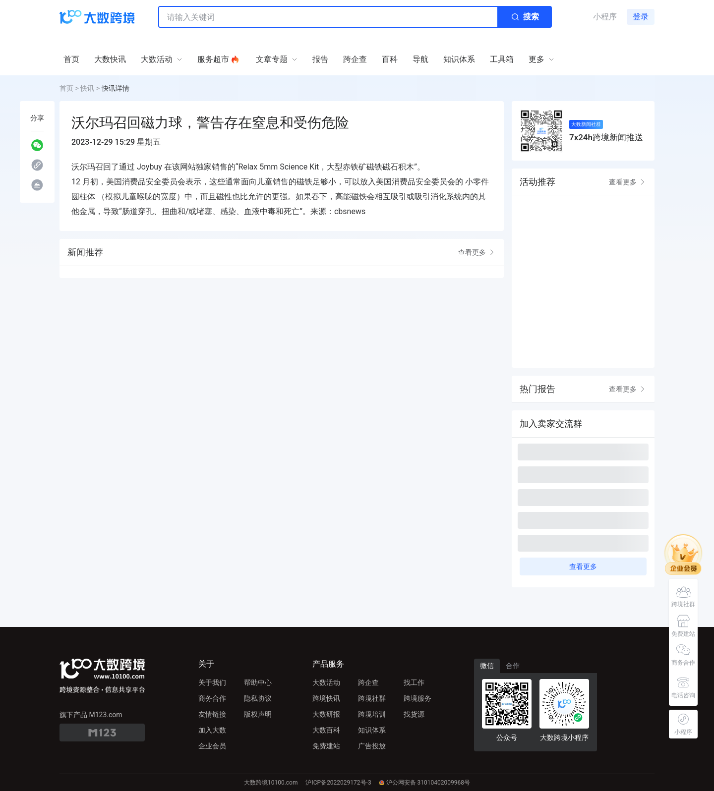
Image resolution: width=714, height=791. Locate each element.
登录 (641, 16)
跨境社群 (372, 698)
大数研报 (326, 714)
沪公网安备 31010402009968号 (424, 782)
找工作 (414, 682)
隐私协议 (258, 698)
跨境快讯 (326, 698)
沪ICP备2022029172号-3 (338, 782)
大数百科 (326, 730)
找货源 (414, 714)
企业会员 (212, 746)
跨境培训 (372, 714)
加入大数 (212, 730)
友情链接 (212, 714)
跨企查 (368, 682)
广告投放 (372, 746)
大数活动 (326, 682)
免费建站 (326, 746)
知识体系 (372, 730)
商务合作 (212, 698)
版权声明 (258, 714)
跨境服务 (417, 698)
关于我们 (212, 682)
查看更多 (477, 252)
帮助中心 (258, 682)
